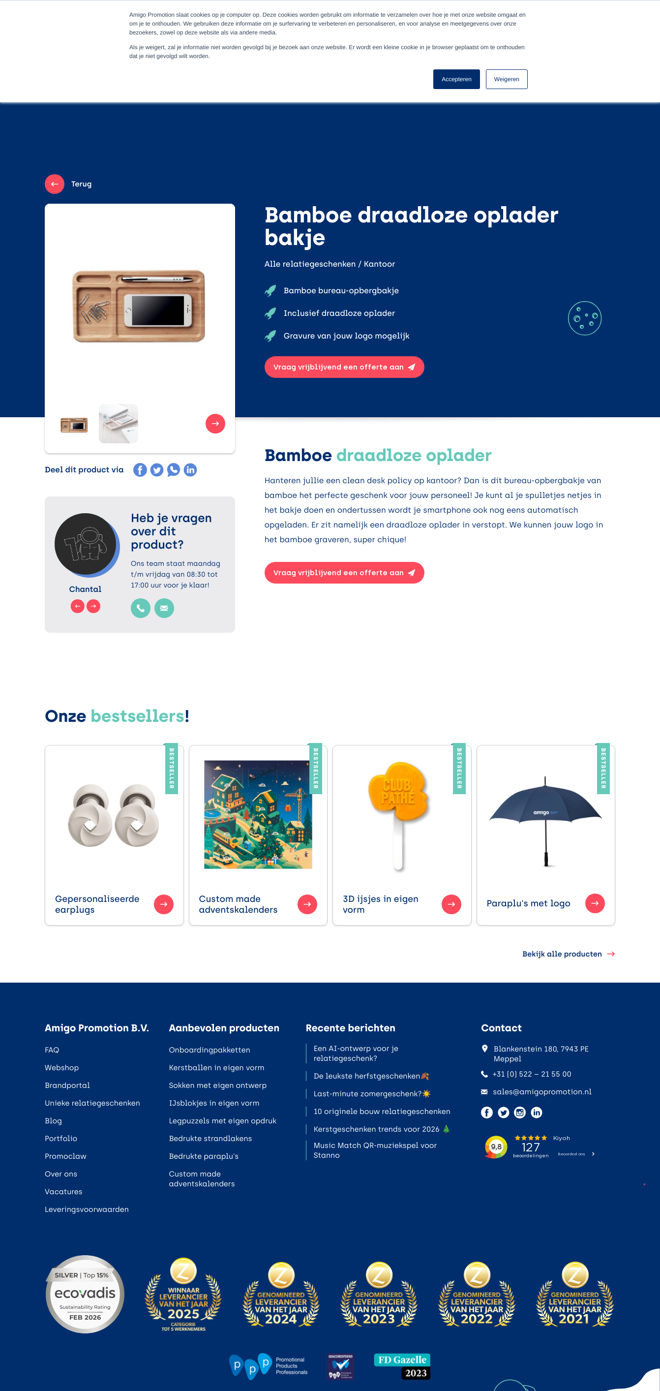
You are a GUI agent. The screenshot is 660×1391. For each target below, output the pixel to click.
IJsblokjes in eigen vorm (214, 1103)
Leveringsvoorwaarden (87, 1209)
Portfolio (61, 1138)
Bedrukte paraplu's (204, 1156)
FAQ (52, 1050)
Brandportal (67, 1085)
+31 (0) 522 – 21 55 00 (526, 1074)
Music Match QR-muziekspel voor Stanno (375, 1150)
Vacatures (64, 1191)
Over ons (61, 1174)
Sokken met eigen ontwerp (218, 1085)
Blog (53, 1120)
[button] (74, 423)
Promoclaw (66, 1156)
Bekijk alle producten (568, 954)
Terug (68, 184)
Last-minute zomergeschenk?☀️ (372, 1093)
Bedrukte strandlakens (210, 1138)
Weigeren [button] (506, 79)
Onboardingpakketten (209, 1050)
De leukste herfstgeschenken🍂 (371, 1076)
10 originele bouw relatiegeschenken (382, 1111)
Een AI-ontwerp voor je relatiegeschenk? (356, 1053)
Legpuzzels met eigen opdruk (222, 1120)
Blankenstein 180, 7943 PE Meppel (535, 1054)
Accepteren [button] (457, 79)
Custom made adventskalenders (202, 1179)
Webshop (62, 1067)
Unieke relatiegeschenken (92, 1103)
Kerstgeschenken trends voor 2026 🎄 (382, 1129)
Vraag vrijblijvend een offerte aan (344, 367)
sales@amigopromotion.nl (536, 1091)
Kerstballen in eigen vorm (216, 1067)
